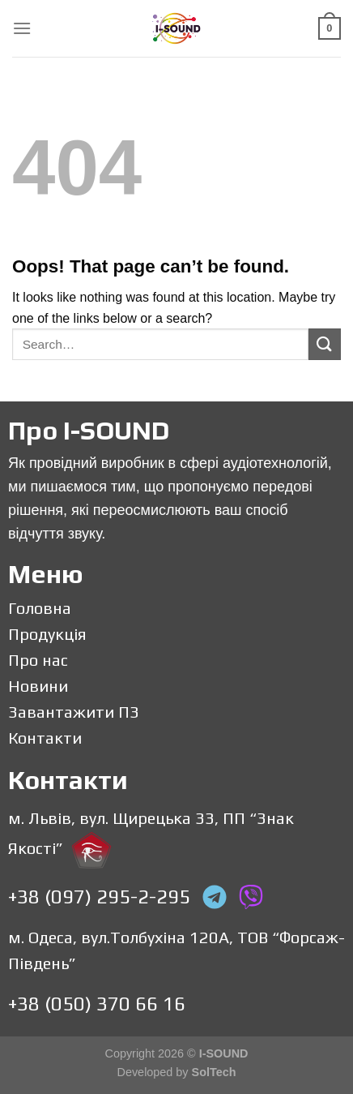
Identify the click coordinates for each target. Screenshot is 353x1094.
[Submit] (324, 344)
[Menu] (22, 28)
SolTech (214, 1072)
